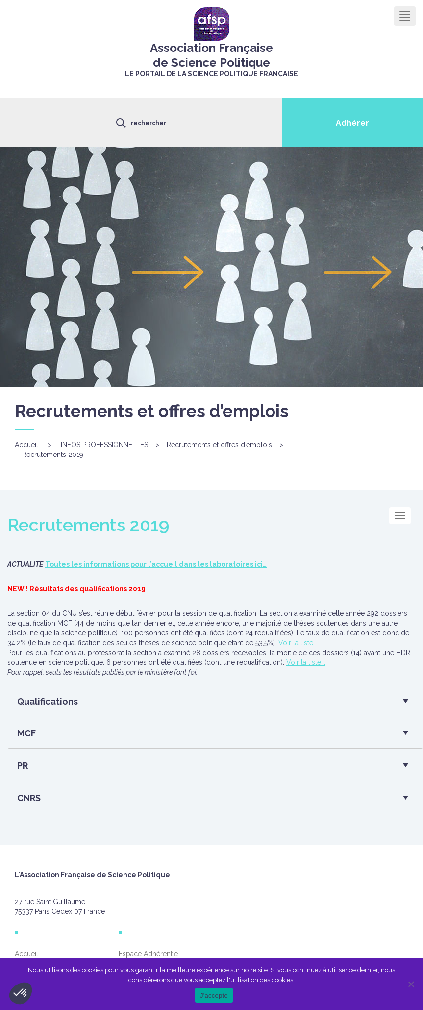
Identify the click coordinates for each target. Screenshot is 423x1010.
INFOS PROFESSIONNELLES (104, 445)
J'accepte (214, 995)
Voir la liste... (298, 643)
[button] (211, 704)
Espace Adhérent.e (148, 954)
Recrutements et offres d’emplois (219, 445)
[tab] (215, 704)
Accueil (26, 445)
